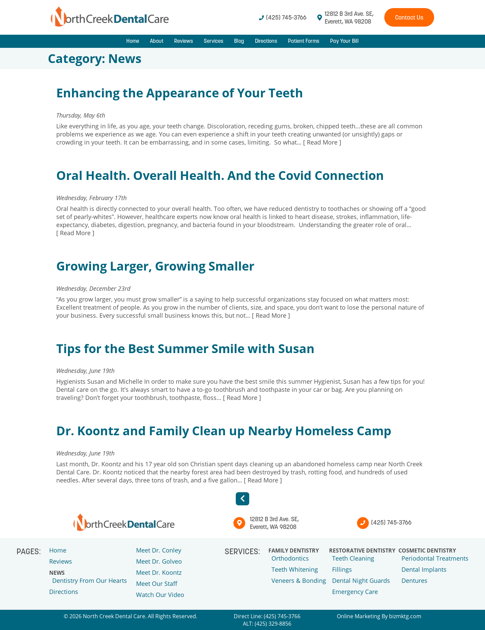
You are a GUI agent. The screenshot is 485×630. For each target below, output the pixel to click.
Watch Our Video (160, 595)
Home (132, 40)
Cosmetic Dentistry (427, 550)
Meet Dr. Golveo (159, 561)
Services (213, 40)
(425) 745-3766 (282, 17)
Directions (266, 40)
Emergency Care (355, 592)
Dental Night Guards (361, 580)
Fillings (342, 569)
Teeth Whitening (294, 569)
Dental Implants (424, 569)
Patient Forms (303, 40)
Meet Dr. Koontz (159, 572)
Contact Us (409, 17)
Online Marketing (358, 616)
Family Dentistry (293, 550)
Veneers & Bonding (298, 580)
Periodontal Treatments (434, 558)
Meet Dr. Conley (158, 550)
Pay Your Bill (344, 40)
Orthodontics (290, 558)
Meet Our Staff (156, 583)
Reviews (183, 40)
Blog (239, 40)
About (156, 40)
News (57, 572)
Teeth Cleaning (353, 558)
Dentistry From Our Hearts (89, 580)
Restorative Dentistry (362, 550)
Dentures (414, 580)
